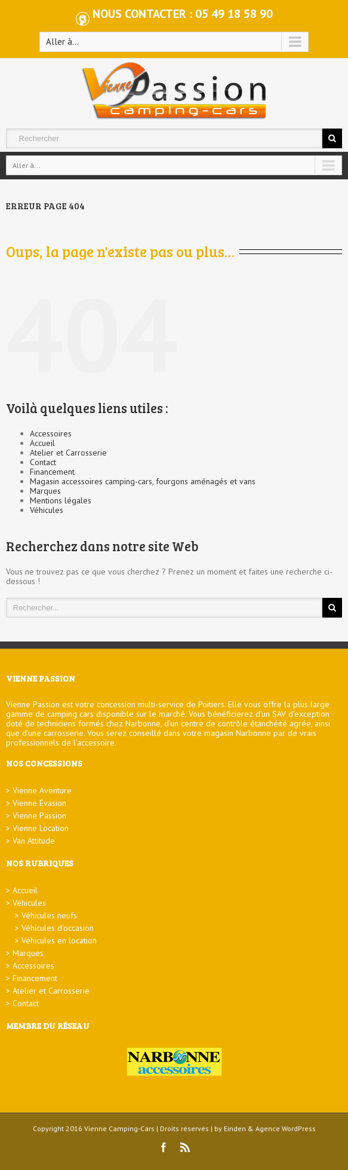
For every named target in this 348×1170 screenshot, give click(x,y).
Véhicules (46, 510)
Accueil (42, 443)
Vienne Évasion (39, 803)
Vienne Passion (39, 815)
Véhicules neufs (49, 915)
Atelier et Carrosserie (68, 452)
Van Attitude (34, 840)
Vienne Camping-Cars (119, 1128)
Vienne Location (41, 828)
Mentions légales (60, 500)
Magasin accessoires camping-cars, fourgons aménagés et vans (142, 481)
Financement (52, 471)
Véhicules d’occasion (57, 927)
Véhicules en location (59, 940)
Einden (235, 1128)
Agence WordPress (285, 1128)
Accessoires (51, 433)
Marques (45, 490)
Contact (43, 462)
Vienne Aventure (42, 790)
